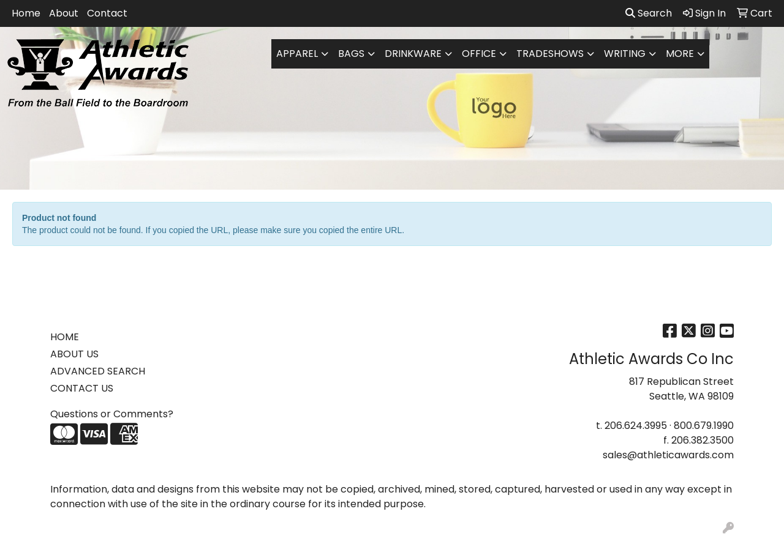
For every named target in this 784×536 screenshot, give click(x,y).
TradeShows (550, 54)
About (63, 13)
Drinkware (413, 54)
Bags (351, 54)
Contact (107, 13)
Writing (625, 54)
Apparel (297, 54)
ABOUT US (74, 354)
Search (648, 13)
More (680, 54)
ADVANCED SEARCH (97, 371)
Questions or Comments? (111, 414)
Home (26, 13)
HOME (64, 337)
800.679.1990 (704, 426)
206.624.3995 (636, 426)
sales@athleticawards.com (668, 455)
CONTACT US (81, 388)
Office (479, 54)
